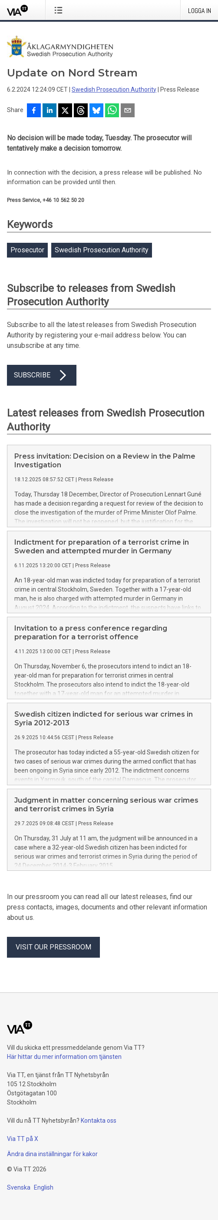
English (43, 1187)
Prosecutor (27, 250)
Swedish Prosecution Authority (114, 89)
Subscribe (41, 375)
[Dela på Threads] (81, 111)
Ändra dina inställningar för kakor (52, 1154)
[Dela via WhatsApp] (112, 111)
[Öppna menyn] (60, 10)
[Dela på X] (65, 111)
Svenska (18, 1187)
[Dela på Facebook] (34, 111)
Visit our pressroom (53, 947)
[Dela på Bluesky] (96, 111)
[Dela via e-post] (128, 111)
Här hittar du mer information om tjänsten (64, 1056)
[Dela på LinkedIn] (49, 111)
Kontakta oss (98, 1120)
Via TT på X (22, 1138)
